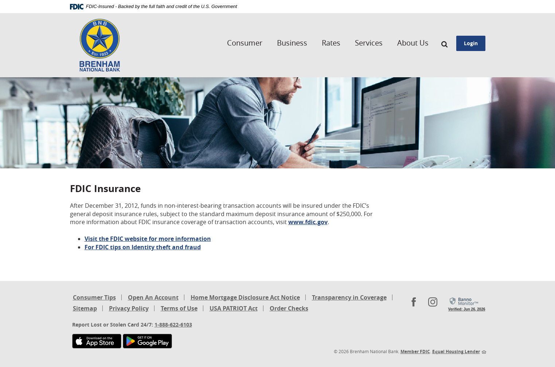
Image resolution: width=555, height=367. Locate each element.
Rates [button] (331, 43)
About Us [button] (413, 43)
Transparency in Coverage (349, 298)
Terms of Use (179, 308)
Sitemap (85, 308)
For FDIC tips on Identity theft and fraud (143, 247)
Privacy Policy (129, 308)
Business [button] (292, 43)
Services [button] (369, 43)
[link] (466, 304)
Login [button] (471, 43)
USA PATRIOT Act (234, 308)
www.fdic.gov (308, 222)
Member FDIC (415, 351)
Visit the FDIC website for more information (148, 239)
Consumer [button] (244, 43)
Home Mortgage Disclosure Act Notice (245, 298)
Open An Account (153, 297)
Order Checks (289, 309)
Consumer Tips (94, 297)
